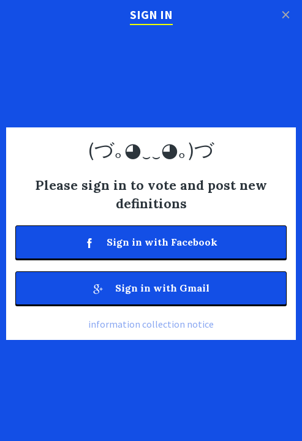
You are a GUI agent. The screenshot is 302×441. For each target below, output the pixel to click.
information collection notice (151, 324)
